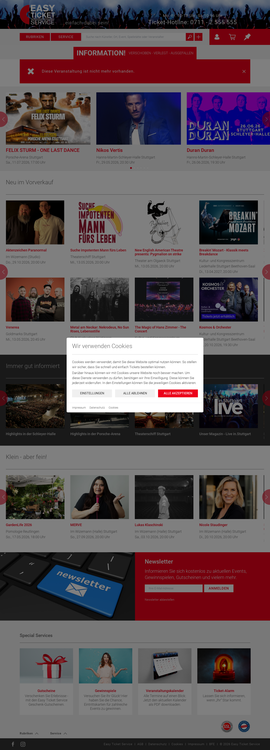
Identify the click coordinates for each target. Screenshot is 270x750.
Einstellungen (92, 393)
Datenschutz (97, 407)
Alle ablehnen (135, 393)
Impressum (79, 407)
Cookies (113, 407)
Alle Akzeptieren (178, 393)
